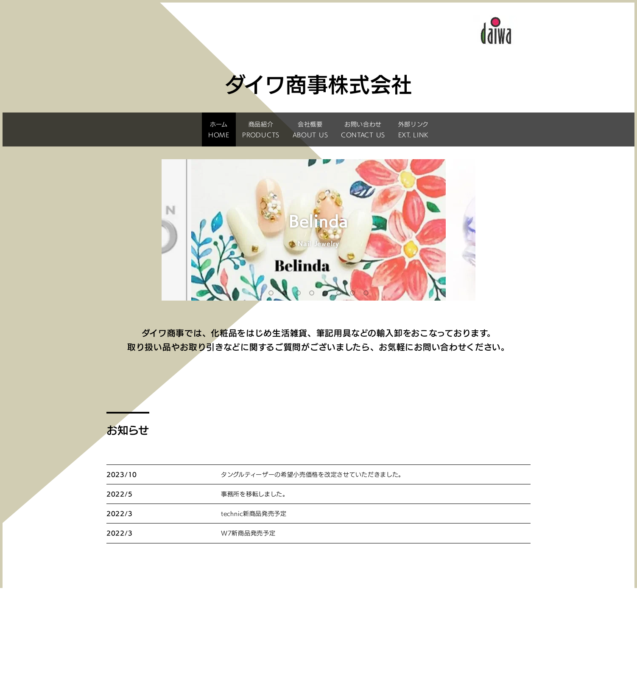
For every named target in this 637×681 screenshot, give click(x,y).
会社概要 (447, 609)
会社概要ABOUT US (310, 129)
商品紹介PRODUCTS (260, 129)
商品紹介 (320, 609)
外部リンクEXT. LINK (413, 129)
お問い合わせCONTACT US (363, 129)
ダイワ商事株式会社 (318, 645)
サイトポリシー (384, 618)
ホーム (192, 609)
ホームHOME (218, 129)
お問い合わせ (256, 618)
